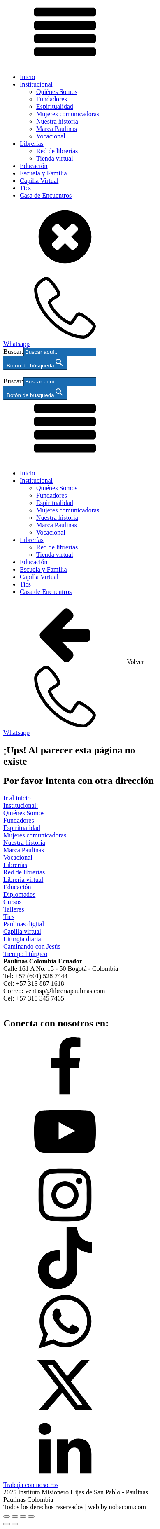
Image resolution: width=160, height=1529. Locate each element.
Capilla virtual (22, 931)
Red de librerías (57, 150)
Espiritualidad (54, 106)
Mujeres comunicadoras (67, 113)
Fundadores (51, 99)
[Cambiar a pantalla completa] (15, 1516)
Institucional (36, 84)
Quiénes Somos (56, 91)
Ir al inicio (17, 798)
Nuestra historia (57, 121)
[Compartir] (23, 1516)
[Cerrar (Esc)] (31, 1516)
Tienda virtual (54, 158)
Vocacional (50, 136)
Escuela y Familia (43, 173)
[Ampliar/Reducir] (6, 1516)
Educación (34, 165)
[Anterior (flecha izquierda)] (6, 1524)
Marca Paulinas (56, 128)
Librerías (32, 143)
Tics (25, 188)
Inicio (27, 76)
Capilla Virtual (39, 180)
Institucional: (20, 805)
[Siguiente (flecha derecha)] (15, 1524)
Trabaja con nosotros (30, 1484)
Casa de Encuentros (46, 195)
